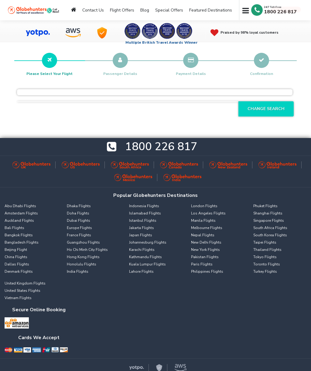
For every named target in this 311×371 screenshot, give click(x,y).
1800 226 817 (280, 11)
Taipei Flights (264, 242)
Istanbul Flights (142, 220)
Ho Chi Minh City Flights (87, 249)
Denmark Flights (19, 271)
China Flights (16, 257)
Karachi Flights (142, 249)
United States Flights (22, 290)
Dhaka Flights (79, 206)
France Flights (79, 235)
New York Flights (205, 249)
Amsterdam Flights (21, 213)
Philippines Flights (207, 271)
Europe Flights (79, 227)
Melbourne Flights (206, 227)
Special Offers (169, 10)
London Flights (204, 206)
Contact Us (93, 10)
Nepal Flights (202, 235)
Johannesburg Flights (147, 242)
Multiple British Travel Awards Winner (161, 42)
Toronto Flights (266, 264)
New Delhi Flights (206, 242)
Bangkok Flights (19, 235)
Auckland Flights (19, 220)
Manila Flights (203, 220)
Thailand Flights (267, 249)
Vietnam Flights (18, 297)
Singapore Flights (268, 220)
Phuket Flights (265, 206)
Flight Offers (122, 10)
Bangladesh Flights (22, 242)
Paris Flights (202, 264)
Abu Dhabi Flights (20, 206)
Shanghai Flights (267, 213)
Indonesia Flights (144, 206)
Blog (144, 10)
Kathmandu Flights (145, 257)
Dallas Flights (17, 264)
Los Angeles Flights (208, 213)
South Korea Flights (270, 235)
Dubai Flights (78, 220)
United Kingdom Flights (25, 283)
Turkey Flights (265, 271)
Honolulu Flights (81, 264)
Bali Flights (14, 227)
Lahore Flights (141, 271)
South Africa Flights (270, 227)
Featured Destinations (210, 10)
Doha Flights (78, 213)
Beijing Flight (16, 249)
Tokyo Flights (265, 257)
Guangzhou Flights (83, 242)
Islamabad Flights (145, 213)
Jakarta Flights (141, 227)
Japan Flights (140, 235)
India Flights (77, 271)
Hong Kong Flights (83, 257)
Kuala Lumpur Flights (147, 264)
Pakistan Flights (205, 257)
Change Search (266, 109)
